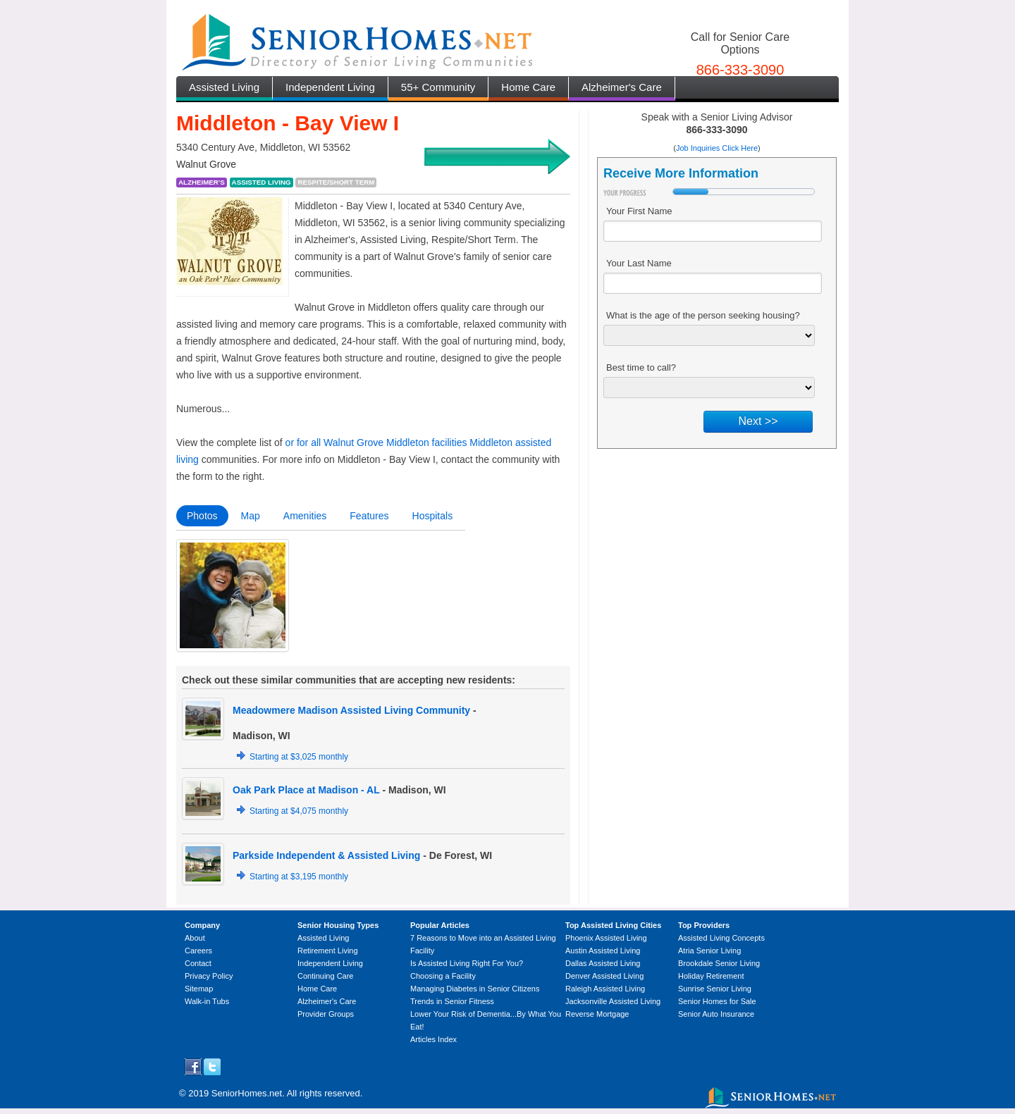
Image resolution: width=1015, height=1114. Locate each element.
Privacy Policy (209, 976)
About (195, 938)
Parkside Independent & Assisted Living (326, 855)
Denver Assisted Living (604, 976)
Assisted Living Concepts (721, 938)
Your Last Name (639, 263)
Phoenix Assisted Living (606, 938)
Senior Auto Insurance (716, 1014)
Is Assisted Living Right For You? (466, 963)
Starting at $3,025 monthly (299, 757)
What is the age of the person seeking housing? (703, 315)
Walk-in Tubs (207, 1001)
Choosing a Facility (443, 976)
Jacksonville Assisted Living (612, 1001)
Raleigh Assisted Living (605, 988)
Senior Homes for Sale (717, 1001)
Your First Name (639, 211)
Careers (198, 950)
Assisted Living (224, 87)
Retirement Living (327, 950)
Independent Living (330, 87)
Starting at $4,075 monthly (299, 811)
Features (369, 515)
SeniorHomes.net (246, 1093)
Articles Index (433, 1039)
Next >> (757, 421)
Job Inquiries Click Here (717, 148)
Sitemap (199, 988)
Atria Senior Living (709, 950)
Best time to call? (641, 367)
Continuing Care (325, 976)
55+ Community (438, 87)
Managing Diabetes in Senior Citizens (474, 988)
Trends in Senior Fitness (452, 1001)
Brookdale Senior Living (719, 963)
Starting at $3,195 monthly (299, 876)
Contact (198, 963)
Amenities (304, 515)
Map (250, 515)
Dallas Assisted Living (602, 963)
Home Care (528, 87)
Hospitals (432, 515)
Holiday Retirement (711, 976)
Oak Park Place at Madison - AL (306, 790)
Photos (202, 515)
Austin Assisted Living (602, 950)
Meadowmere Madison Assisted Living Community (351, 710)
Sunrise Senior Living (714, 988)
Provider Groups (325, 1014)
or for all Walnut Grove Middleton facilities (376, 442)
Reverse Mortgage (597, 1014)
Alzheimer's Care (622, 87)
